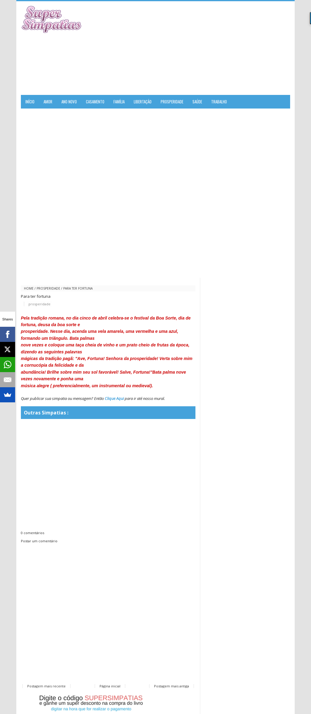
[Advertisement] (219, 48)
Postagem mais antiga (171, 686)
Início (29, 102)
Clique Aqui (114, 398)
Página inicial (110, 686)
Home (29, 288)
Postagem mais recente (46, 686)
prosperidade (48, 288)
